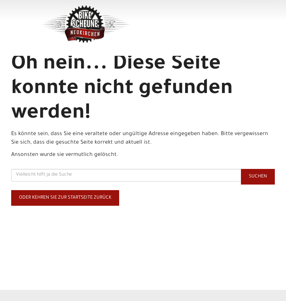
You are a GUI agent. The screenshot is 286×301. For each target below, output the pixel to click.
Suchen (258, 176)
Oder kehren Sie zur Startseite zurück (65, 198)
